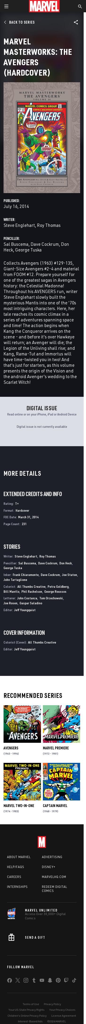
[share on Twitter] (17, 981)
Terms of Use (31, 1004)
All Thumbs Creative (31, 586)
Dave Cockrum (45, 244)
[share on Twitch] (66, 981)
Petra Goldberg (58, 586)
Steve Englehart (19, 225)
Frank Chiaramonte (26, 575)
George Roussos (55, 591)
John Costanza (27, 598)
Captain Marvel (55, 805)
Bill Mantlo (11, 591)
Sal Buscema (16, 244)
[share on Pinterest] (58, 981)
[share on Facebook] (9, 981)
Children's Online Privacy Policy (27, 1015)
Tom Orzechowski (51, 598)
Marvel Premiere (56, 748)
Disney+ (48, 867)
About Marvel (19, 857)
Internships (17, 887)
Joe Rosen (10, 603)
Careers (14, 877)
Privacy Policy (52, 1004)
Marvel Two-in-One (19, 805)
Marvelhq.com (54, 877)
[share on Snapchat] (50, 981)
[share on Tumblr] (34, 981)
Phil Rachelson (31, 591)
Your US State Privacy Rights (26, 1009)
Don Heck (65, 563)
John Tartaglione (15, 580)
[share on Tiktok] (74, 981)
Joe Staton (69, 575)
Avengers (11, 748)
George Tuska (28, 249)
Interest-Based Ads (30, 1021)
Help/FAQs (15, 867)
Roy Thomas (49, 225)
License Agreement (63, 1015)
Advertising (52, 857)
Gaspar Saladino (31, 603)
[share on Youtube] (42, 981)
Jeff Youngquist (25, 610)
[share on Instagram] (26, 981)
